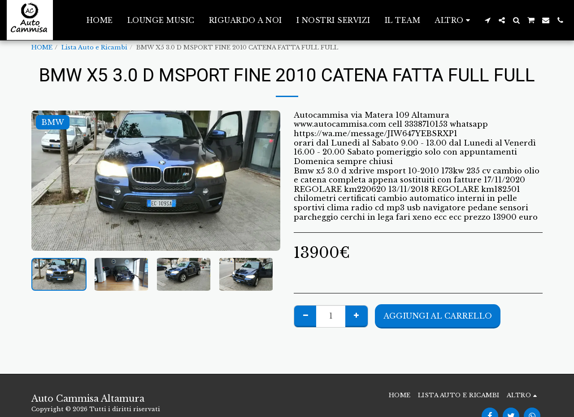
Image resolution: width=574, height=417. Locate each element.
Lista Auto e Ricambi (94, 47)
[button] (487, 20)
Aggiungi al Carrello (437, 315)
